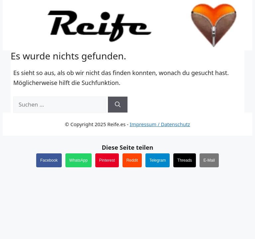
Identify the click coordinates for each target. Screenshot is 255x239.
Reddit (132, 160)
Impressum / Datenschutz (160, 124)
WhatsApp (78, 160)
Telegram (157, 160)
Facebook (49, 160)
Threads (184, 160)
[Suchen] (118, 105)
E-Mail (209, 160)
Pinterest (107, 160)
